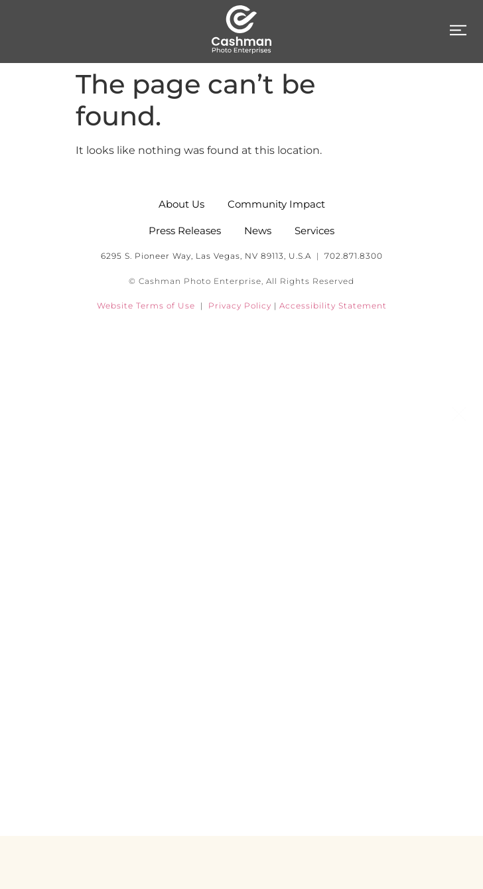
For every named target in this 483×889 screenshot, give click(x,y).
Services (241, 557)
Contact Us (242, 796)
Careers (241, 736)
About (241, 497)
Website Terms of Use (146, 305)
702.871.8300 (353, 256)
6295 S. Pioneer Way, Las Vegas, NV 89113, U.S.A (206, 256)
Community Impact (241, 676)
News (241, 617)
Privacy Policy (239, 305)
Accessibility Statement (333, 305)
